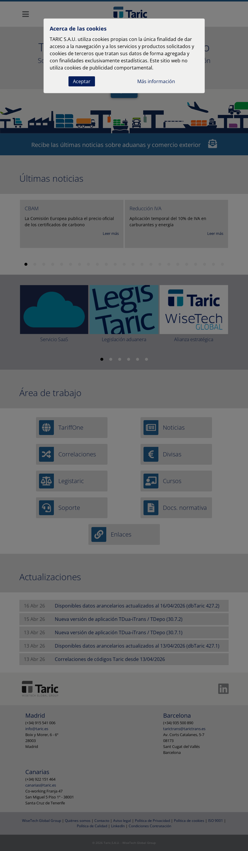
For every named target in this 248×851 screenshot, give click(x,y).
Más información (156, 81)
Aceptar (82, 81)
